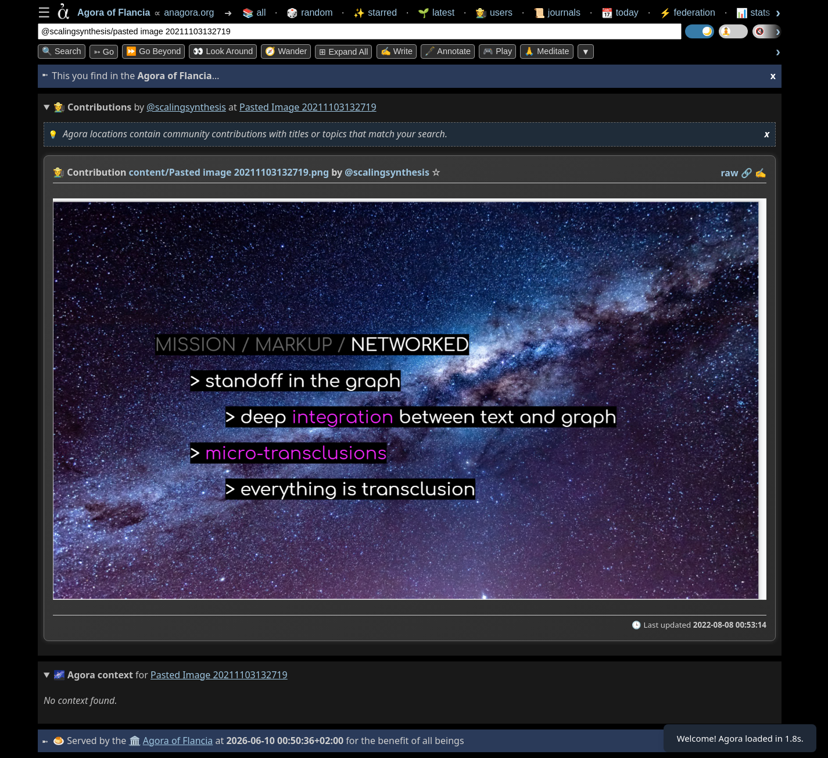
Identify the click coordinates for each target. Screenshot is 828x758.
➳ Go (104, 51)
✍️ (760, 172)
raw (730, 172)
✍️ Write (397, 51)
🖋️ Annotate (448, 51)
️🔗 (746, 172)
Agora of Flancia (180, 740)
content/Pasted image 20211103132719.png (229, 172)
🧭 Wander (286, 51)
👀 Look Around (223, 51)
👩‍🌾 (58, 172)
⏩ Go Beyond (153, 51)
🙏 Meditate (546, 51)
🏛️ (136, 740)
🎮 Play (497, 51)
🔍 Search (61, 51)
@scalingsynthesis (186, 107)
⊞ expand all (343, 51)
